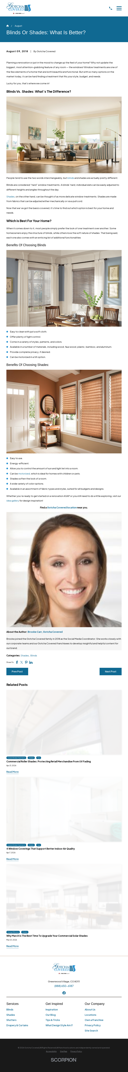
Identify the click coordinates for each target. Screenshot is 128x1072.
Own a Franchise (94, 1019)
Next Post (110, 671)
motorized (24, 473)
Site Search (91, 1030)
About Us (90, 1009)
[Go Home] (7, 26)
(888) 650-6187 (64, 985)
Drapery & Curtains (17, 1025)
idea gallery (12, 500)
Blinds (33, 655)
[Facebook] (64, 993)
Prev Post (17, 671)
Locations (90, 1014)
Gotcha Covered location (62, 507)
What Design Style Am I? (59, 1025)
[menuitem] (51, 1051)
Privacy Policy (93, 1025)
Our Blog (51, 1014)
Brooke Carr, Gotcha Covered (45, 631)
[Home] (18, 8)
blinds (70, 177)
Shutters (11, 1019)
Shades (10, 196)
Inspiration (52, 1009)
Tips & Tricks (53, 1019)
